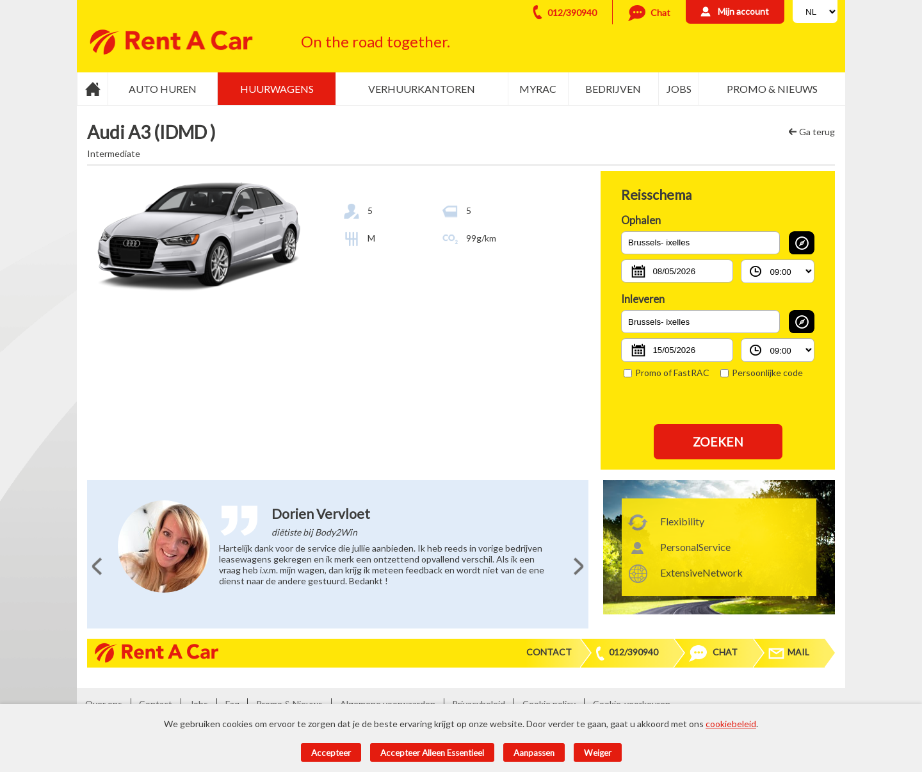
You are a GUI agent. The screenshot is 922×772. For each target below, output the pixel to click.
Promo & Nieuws (772, 89)
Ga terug (817, 131)
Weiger (597, 753)
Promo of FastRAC (666, 372)
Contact (549, 651)
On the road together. (375, 41)
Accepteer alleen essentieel (432, 753)
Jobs (679, 89)
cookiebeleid (731, 723)
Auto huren (163, 89)
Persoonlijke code (761, 372)
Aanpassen (534, 753)
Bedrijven (613, 89)
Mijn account (743, 11)
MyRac (537, 89)
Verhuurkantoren (421, 89)
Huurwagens (277, 89)
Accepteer (331, 753)
